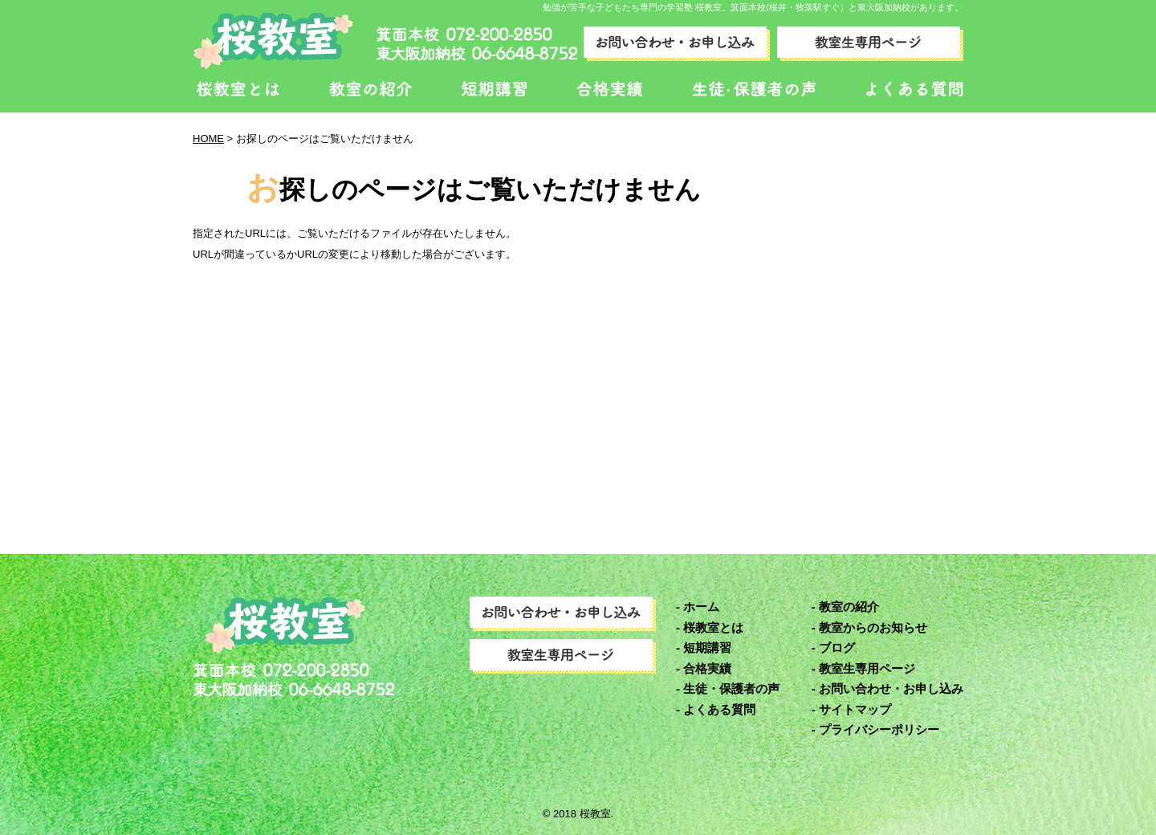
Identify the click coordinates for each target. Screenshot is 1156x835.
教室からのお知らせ (873, 627)
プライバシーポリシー (879, 729)
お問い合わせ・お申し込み (891, 688)
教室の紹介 (849, 606)
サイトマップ (855, 709)
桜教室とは (713, 627)
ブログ (837, 647)
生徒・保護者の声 (731, 688)
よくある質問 (719, 709)
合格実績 (707, 668)
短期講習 (707, 647)
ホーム (701, 606)
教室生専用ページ (867, 668)
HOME (208, 138)
